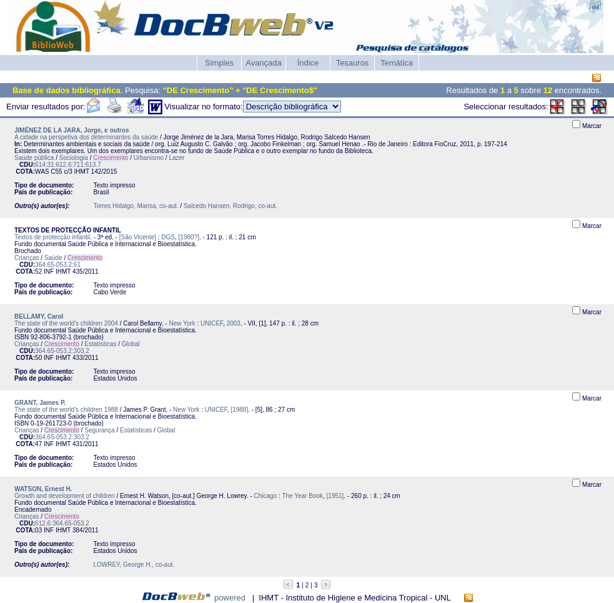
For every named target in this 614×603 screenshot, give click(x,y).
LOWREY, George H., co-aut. (133, 564)
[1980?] (189, 237)
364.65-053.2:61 (58, 264)
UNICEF (212, 323)
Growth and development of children (64, 495)
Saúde (53, 257)
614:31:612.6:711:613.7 (68, 164)
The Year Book (302, 495)
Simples (219, 62)
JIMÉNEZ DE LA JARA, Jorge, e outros (71, 130)
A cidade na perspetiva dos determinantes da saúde (86, 137)
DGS (168, 237)
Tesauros (352, 62)
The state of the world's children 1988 (66, 409)
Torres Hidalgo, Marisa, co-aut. (135, 205)
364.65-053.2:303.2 (62, 350)
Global (131, 344)
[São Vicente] (137, 237)
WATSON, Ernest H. (43, 489)
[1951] (335, 495)
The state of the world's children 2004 (66, 323)
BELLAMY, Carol (38, 316)
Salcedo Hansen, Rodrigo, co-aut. (230, 205)
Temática (396, 62)
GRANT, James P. (40, 402)
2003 (233, 323)
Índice (308, 62)
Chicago (265, 495)
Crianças (26, 257)
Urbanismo (149, 157)
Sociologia (73, 157)
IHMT (81, 171)
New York (182, 323)
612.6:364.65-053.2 (62, 523)
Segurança (99, 430)
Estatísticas (100, 344)
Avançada (263, 62)
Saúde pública (34, 157)
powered (229, 597)
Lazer (176, 157)
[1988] (239, 409)
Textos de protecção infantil (52, 237)
